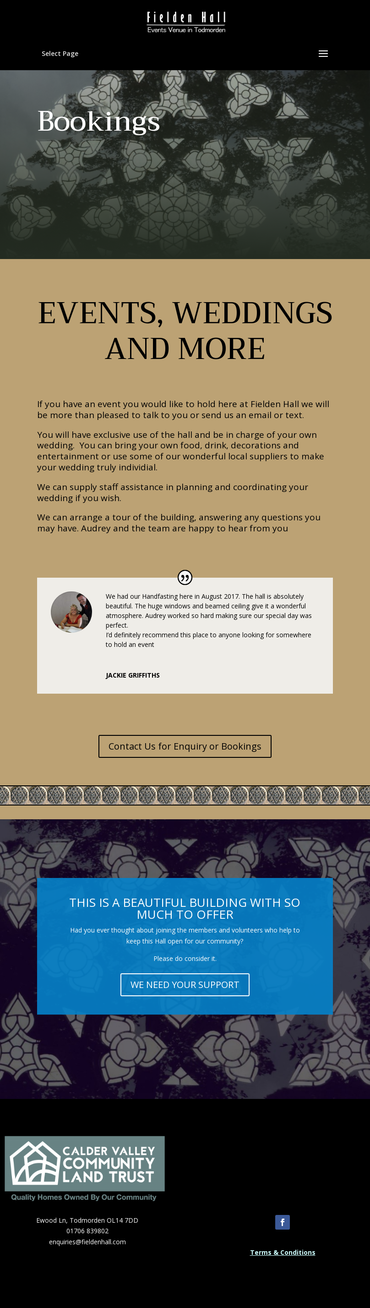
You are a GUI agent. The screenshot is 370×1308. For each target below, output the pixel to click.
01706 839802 (87, 1230)
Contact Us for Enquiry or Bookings (185, 746)
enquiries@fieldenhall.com (87, 1241)
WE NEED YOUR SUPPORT (185, 984)
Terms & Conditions (283, 1252)
